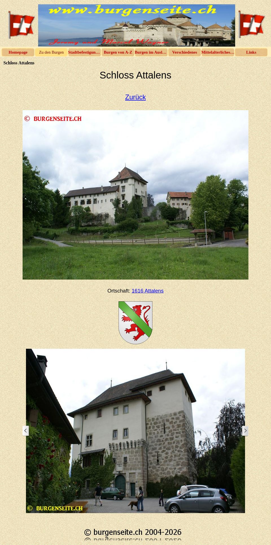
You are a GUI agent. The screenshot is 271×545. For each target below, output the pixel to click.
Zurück (135, 97)
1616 (147, 291)
